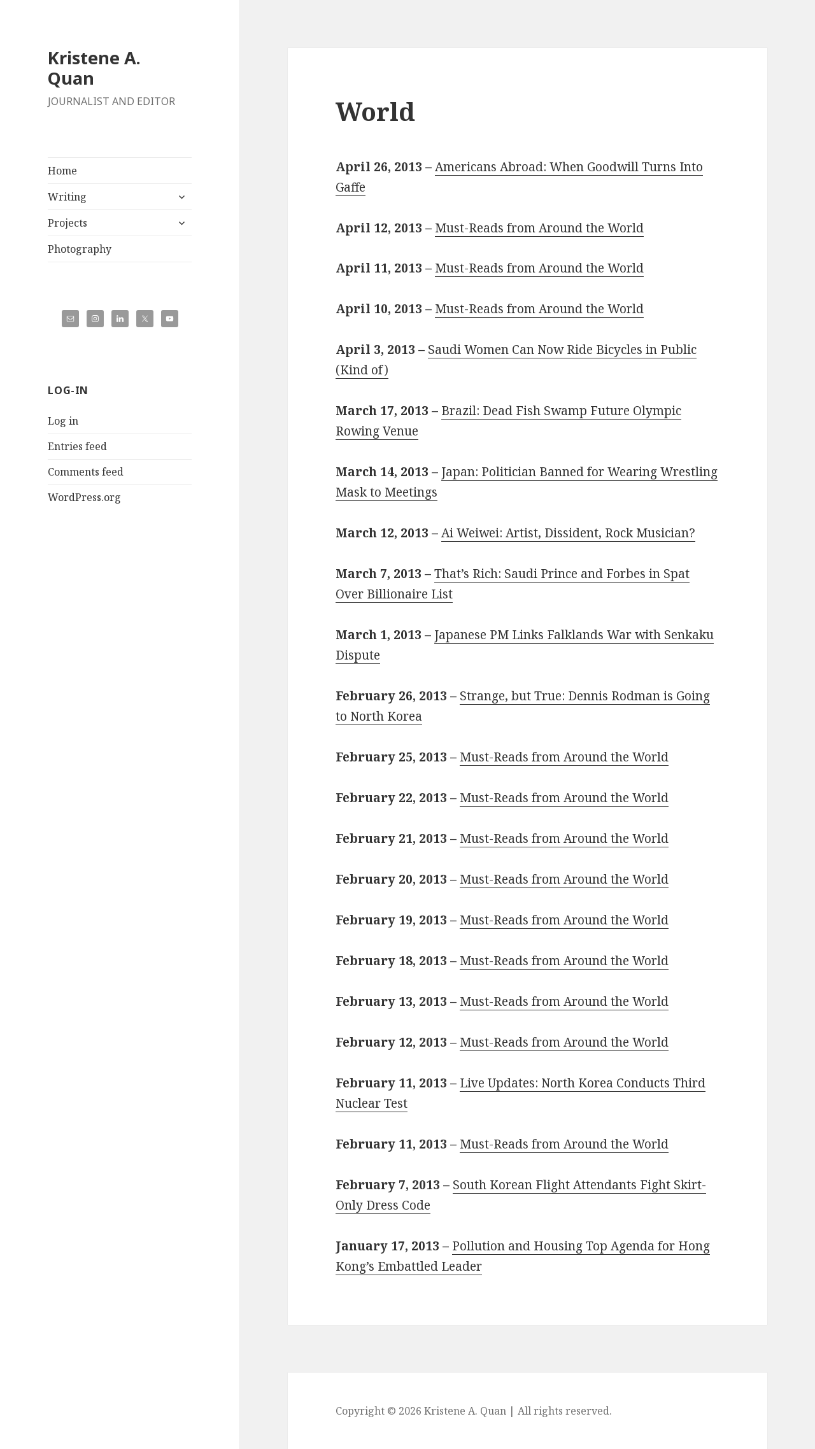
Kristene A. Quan (94, 68)
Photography (79, 249)
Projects (67, 223)
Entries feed (77, 446)
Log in (63, 421)
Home (62, 171)
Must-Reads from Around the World (539, 228)
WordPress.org (84, 497)
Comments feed (86, 472)
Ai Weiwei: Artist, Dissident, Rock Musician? (568, 533)
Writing (67, 197)
